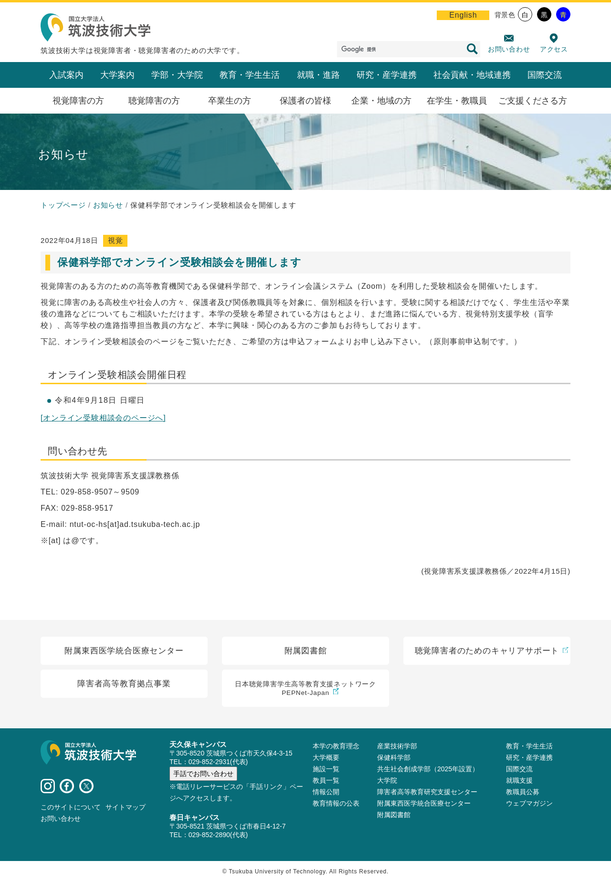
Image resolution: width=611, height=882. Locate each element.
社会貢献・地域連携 (472, 75)
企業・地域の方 (381, 100)
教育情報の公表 (336, 803)
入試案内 (66, 75)
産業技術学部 (397, 746)
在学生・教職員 (457, 100)
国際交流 (544, 75)
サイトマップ (125, 807)
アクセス (554, 49)
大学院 (387, 780)
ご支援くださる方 (532, 100)
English (463, 15)
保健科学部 (394, 757)
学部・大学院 (177, 75)
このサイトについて (71, 807)
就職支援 (519, 780)
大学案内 (117, 75)
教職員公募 (522, 792)
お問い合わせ (509, 49)
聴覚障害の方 (154, 100)
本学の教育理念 (336, 746)
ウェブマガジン (529, 803)
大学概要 (326, 757)
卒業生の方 (229, 100)
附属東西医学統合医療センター (424, 803)
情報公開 (326, 792)
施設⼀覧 (326, 769)
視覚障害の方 (78, 100)
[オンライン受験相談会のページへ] (103, 418)
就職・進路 (318, 75)
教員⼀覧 (326, 780)
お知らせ (108, 205)
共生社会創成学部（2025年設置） (428, 769)
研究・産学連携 (387, 75)
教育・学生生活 (250, 75)
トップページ (63, 205)
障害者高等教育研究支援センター (427, 792)
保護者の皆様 (305, 100)
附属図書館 (394, 815)
